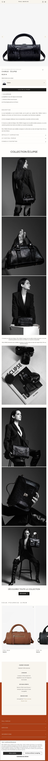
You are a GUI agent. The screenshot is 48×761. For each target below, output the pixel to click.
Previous (2, 36)
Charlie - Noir (39, 650)
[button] (33, 607)
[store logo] (23, 2)
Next (45, 36)
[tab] (24, 135)
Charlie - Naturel (6, 650)
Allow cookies (12, 753)
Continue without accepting (32, 753)
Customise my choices (22, 756)
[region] (22, 750)
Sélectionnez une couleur (7, 78)
